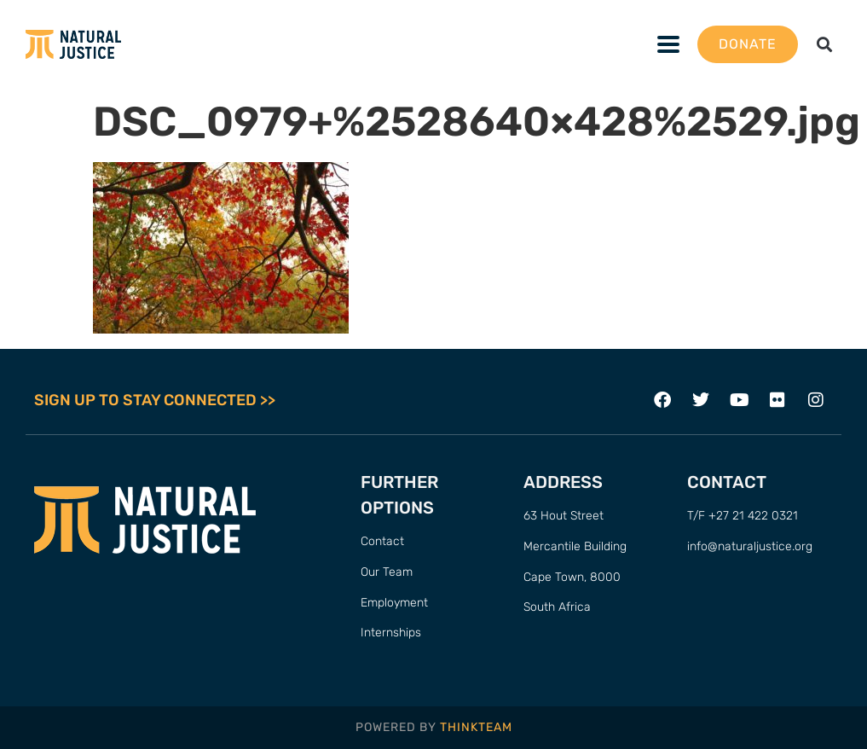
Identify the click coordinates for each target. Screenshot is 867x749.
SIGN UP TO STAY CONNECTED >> (154, 400)
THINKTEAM (476, 727)
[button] (825, 45)
